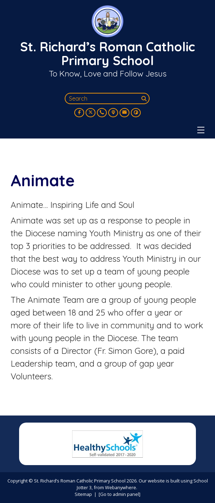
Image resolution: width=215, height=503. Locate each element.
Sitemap (83, 494)
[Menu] (201, 130)
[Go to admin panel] (119, 494)
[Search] (145, 98)
